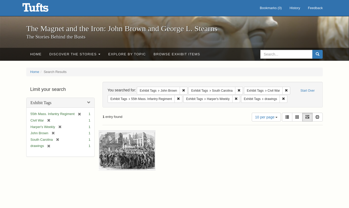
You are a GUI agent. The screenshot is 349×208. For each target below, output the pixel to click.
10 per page (266, 117)
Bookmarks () (271, 8)
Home (36, 54)
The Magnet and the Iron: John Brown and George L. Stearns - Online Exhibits (41, 9)
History (294, 8)
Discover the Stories (75, 54)
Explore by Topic (127, 54)
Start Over (307, 90)
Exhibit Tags (40, 102)
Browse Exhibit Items (177, 54)
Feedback (315, 8)
